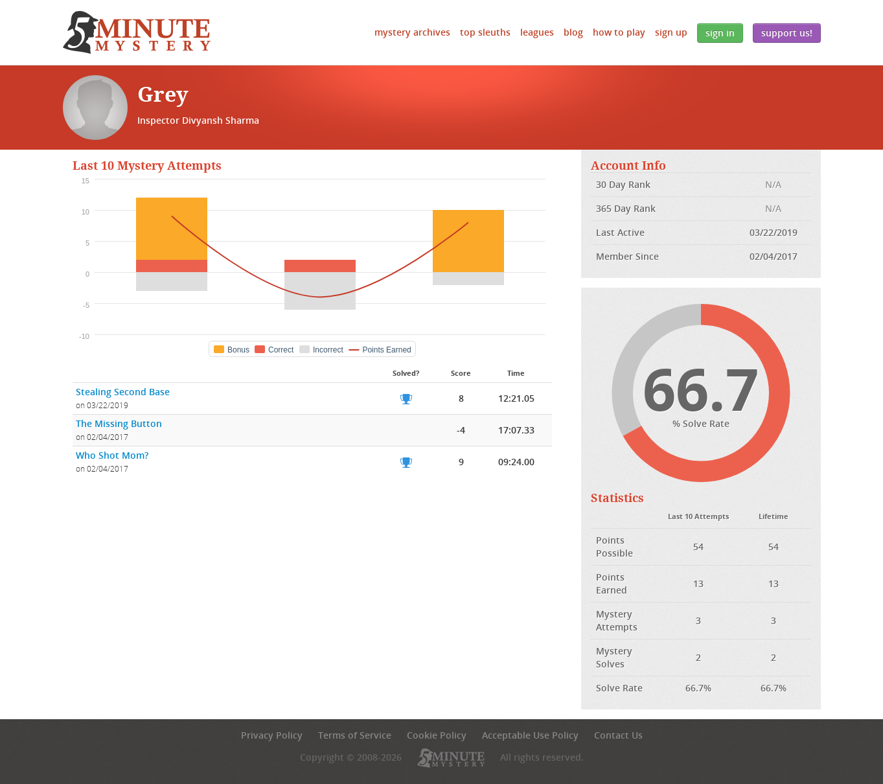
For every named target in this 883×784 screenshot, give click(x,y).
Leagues (537, 32)
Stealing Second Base (123, 392)
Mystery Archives (412, 32)
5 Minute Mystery (137, 32)
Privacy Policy (272, 735)
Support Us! (786, 33)
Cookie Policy (436, 735)
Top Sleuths (485, 32)
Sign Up (671, 32)
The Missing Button (119, 423)
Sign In (720, 33)
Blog (573, 32)
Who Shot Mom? (112, 455)
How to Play (619, 32)
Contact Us (618, 735)
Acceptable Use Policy (530, 735)
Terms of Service (354, 735)
